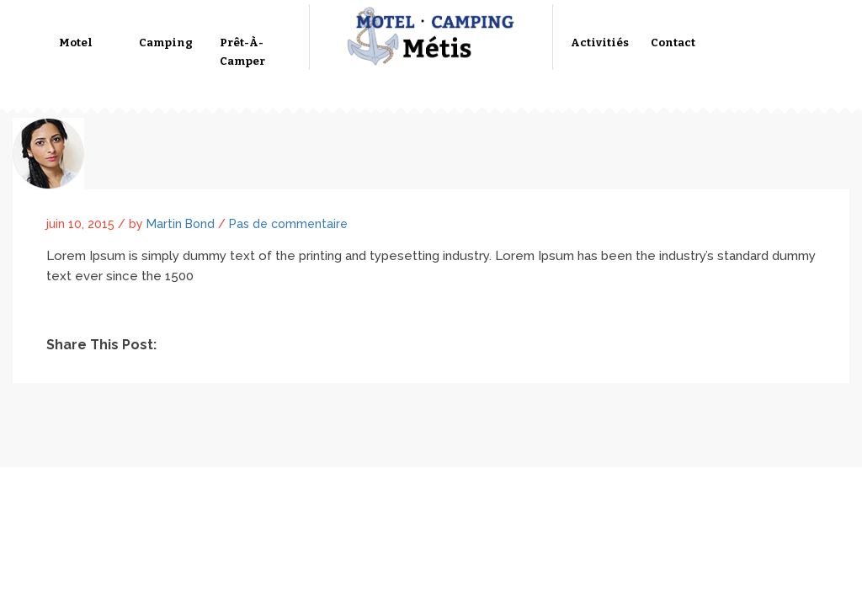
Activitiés (600, 42)
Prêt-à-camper (242, 51)
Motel (76, 42)
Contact (673, 42)
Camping (166, 42)
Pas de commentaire (288, 224)
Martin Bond (180, 224)
